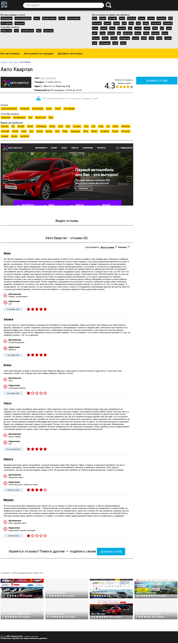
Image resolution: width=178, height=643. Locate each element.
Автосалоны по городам (38, 53)
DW (170, 18)
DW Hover (97, 23)
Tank (152, 38)
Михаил (8, 500)
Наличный (48, 30)
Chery (122, 18)
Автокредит (6, 18)
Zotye (123, 43)
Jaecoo (138, 28)
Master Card (6, 30)
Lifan (95, 33)
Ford (131, 23)
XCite (115, 43)
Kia (162, 28)
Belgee (102, 18)
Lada (169, 28)
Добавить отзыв (111, 551)
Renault (96, 38)
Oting (146, 33)
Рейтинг (122, 247)
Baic (94, 18)
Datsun (151, 18)
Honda (104, 28)
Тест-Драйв (6, 23)
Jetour (147, 28)
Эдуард (8, 319)
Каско (36, 18)
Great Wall (156, 23)
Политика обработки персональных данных (24, 638)
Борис (8, 365)
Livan (102, 33)
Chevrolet (131, 18)
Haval (95, 28)
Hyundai (121, 28)
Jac (130, 28)
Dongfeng (161, 18)
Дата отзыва (107, 247)
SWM (144, 38)
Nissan (137, 33)
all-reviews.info (14, 636)
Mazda (111, 33)
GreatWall (168, 23)
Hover (112, 28)
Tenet (159, 38)
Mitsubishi (128, 33)
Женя (7, 253)
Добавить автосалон (70, 53)
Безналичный (27, 30)
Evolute (107, 23)
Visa (16, 30)
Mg (119, 33)
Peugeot (155, 33)
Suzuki (135, 38)
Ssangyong (124, 38)
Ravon (164, 33)
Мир (39, 30)
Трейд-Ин (19, 23)
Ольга (7, 403)
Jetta (155, 28)
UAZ (94, 43)
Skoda (105, 38)
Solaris (114, 38)
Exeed (116, 23)
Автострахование (23, 18)
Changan (112, 18)
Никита (8, 459)
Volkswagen (105, 43)
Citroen (141, 18)
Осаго (62, 18)
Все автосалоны (10, 53)
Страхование (74, 18)
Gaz (138, 23)
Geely (146, 23)
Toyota (168, 38)
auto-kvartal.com (48, 78)
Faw (124, 23)
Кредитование (49, 18)
